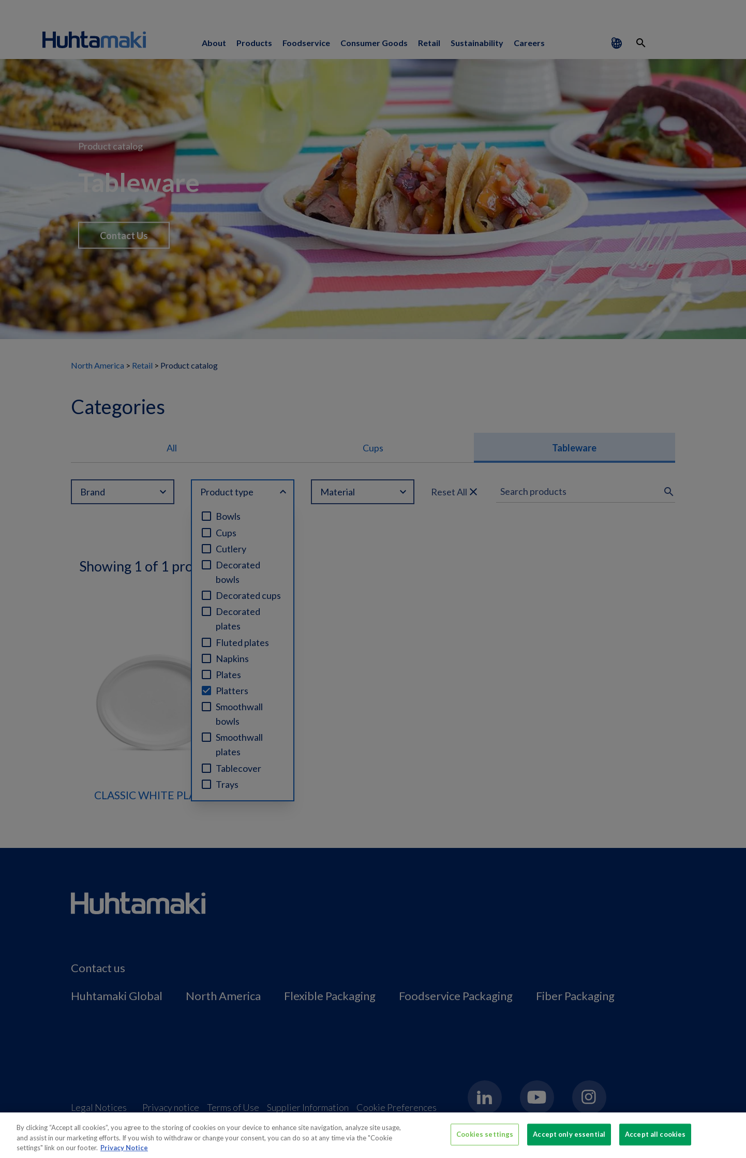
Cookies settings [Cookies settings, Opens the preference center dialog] (484, 1140)
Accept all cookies (655, 1140)
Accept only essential (569, 1140)
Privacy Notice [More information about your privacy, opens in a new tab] (124, 1153)
